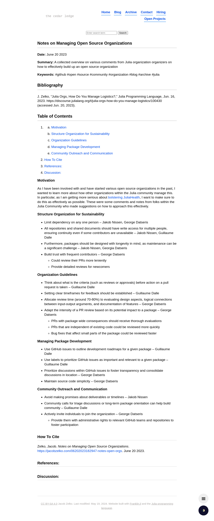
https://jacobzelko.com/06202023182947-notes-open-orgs (79, 451)
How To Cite (53, 160)
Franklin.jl (135, 503)
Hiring (161, 12)
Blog (117, 12)
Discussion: (52, 172)
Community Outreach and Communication (82, 153)
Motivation (59, 127)
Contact (147, 12)
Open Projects (155, 19)
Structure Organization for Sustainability (80, 134)
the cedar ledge (60, 16)
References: (53, 166)
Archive (131, 12)
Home (106, 12)
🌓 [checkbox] (203, 510)
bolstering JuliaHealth (124, 197)
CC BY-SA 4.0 (49, 503)
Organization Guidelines (69, 140)
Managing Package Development (75, 147)
